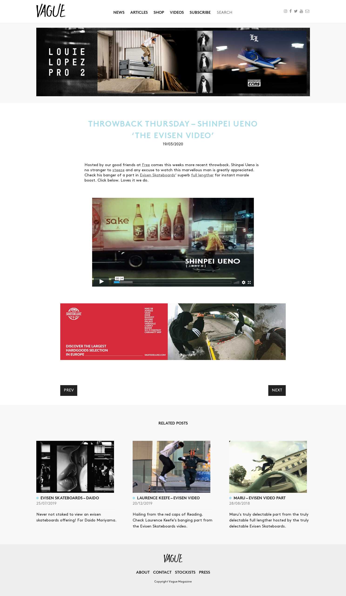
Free (146, 165)
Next (277, 390)
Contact (162, 572)
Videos (177, 12)
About (143, 572)
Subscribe (200, 12)
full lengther (202, 175)
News (118, 12)
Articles (139, 12)
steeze (118, 170)
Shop (159, 12)
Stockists (185, 572)
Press (204, 572)
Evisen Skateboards (157, 175)
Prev (69, 390)
